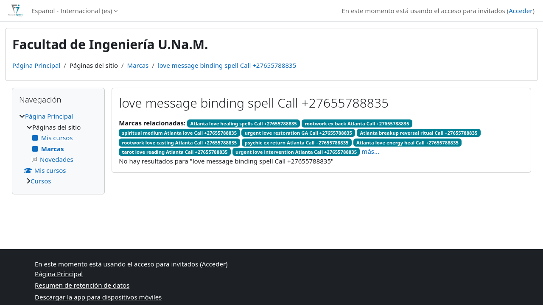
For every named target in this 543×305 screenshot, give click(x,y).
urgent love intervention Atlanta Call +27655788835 (296, 152)
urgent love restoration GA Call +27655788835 (298, 133)
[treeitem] (58, 148)
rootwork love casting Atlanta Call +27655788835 (179, 142)
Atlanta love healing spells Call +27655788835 (243, 123)
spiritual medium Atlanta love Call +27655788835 (179, 133)
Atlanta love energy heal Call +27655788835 (407, 142)
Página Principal (36, 65)
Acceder (520, 10)
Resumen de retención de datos (82, 285)
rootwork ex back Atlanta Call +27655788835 (357, 123)
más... (370, 151)
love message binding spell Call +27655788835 (227, 65)
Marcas (138, 65)
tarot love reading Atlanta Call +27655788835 (175, 152)
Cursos (41, 181)
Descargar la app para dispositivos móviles (98, 297)
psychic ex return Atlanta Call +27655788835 (297, 142)
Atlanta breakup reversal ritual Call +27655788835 (419, 133)
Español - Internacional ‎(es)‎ (71, 10)
